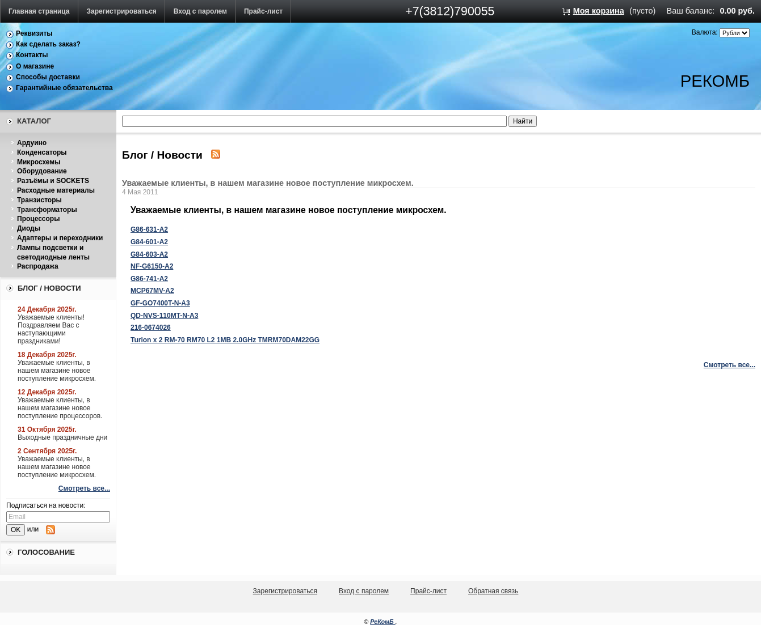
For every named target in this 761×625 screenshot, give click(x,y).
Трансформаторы (47, 210)
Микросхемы (38, 162)
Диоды (28, 228)
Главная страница (39, 11)
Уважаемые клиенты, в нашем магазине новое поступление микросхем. (57, 370)
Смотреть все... (84, 488)
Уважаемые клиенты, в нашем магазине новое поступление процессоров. (60, 408)
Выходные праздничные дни (62, 437)
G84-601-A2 (149, 242)
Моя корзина (598, 10)
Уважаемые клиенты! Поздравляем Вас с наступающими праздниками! (51, 329)
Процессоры (38, 219)
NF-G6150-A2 (152, 266)
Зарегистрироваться (122, 11)
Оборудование (42, 171)
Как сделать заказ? (48, 44)
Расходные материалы (56, 190)
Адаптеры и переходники (60, 238)
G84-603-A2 (149, 254)
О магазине (35, 66)
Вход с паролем (200, 11)
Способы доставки (48, 77)
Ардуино (32, 143)
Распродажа (37, 266)
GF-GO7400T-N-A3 (160, 303)
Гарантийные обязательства (64, 88)
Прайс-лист (263, 11)
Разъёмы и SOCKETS (53, 181)
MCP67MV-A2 (152, 291)
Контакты (32, 55)
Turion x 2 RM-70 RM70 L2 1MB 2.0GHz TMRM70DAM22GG (225, 340)
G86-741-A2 (149, 279)
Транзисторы (39, 200)
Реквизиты (34, 33)
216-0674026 (151, 327)
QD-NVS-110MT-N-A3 (164, 316)
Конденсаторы (42, 152)
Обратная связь (493, 591)
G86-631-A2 (149, 229)
